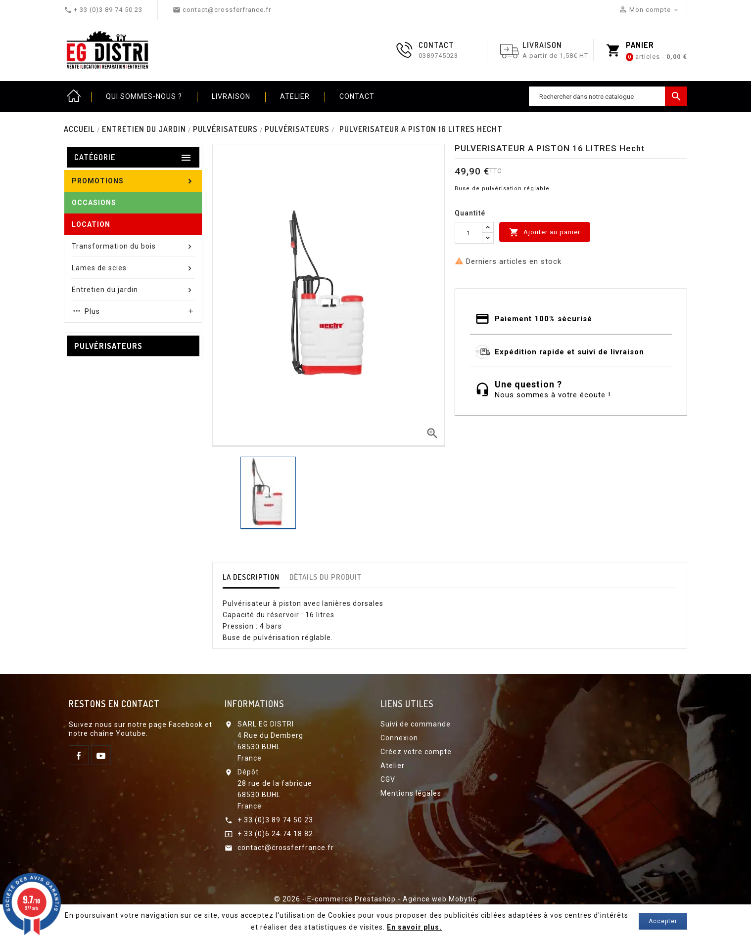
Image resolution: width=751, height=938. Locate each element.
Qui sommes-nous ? (144, 96)
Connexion (399, 738)
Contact (357, 96)
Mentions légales (410, 793)
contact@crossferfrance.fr (285, 848)
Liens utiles (406, 704)
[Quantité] (468, 233)
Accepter (663, 921)
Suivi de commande (415, 724)
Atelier (295, 96)
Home (74, 96)
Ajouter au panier (544, 232)
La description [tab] (251, 577)
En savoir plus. (414, 927)
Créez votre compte (416, 752)
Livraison (231, 96)
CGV (387, 779)
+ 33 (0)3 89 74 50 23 (275, 820)
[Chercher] (608, 96)
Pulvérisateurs (108, 346)
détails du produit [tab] (325, 577)
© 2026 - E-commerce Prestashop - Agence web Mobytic (375, 899)
